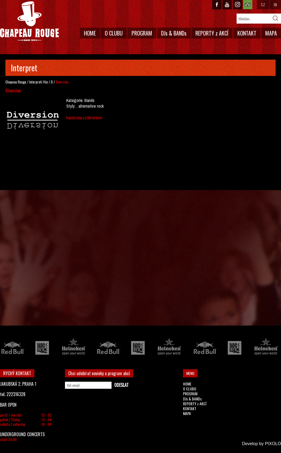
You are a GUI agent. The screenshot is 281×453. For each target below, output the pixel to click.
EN (275, 4)
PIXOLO (273, 443)
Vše (45, 82)
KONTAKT (246, 33)
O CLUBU (114, 33)
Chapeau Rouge (15, 82)
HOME (90, 33)
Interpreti (35, 82)
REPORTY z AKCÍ (211, 33)
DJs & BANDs (174, 33)
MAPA (271, 33)
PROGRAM (142, 33)
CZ (263, 4)
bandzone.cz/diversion (84, 118)
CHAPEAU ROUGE (29, 21)
